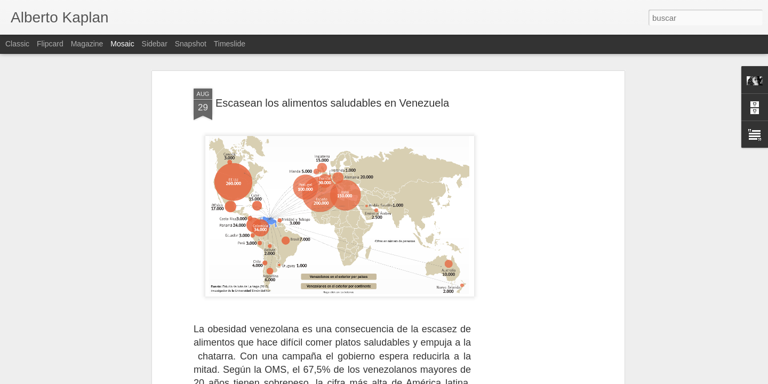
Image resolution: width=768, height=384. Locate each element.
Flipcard (50, 43)
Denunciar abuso (461, 378)
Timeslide (229, 43)
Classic (17, 43)
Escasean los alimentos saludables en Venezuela (332, 60)
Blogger (425, 378)
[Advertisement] (529, 208)
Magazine (87, 43)
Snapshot (190, 43)
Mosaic (122, 43)
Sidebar (154, 43)
